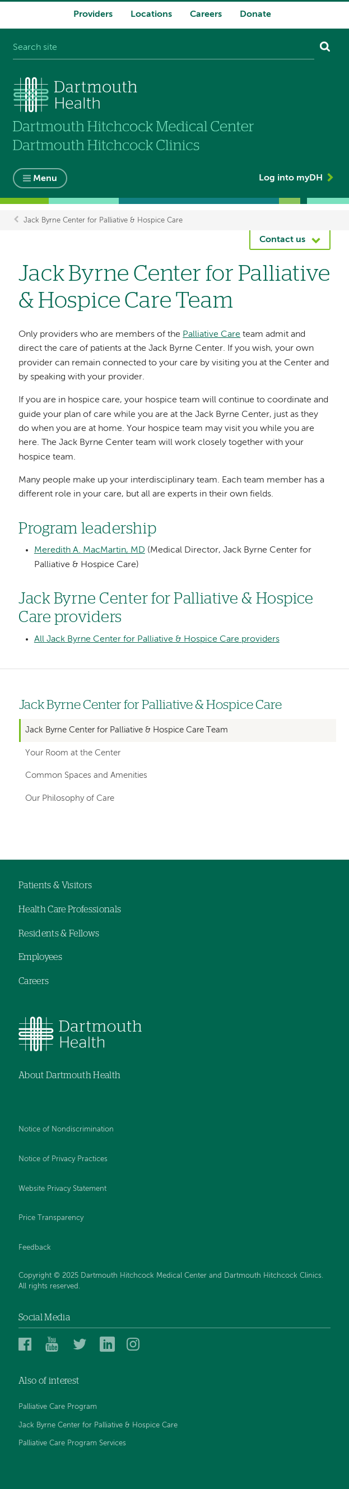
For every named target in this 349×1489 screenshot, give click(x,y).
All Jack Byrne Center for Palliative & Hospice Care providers (157, 639)
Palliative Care (211, 334)
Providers (93, 14)
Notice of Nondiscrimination (66, 1129)
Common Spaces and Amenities (86, 775)
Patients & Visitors (55, 885)
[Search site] (163, 48)
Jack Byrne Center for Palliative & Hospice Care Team (126, 730)
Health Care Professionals (69, 909)
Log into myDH (291, 178)
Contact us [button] (282, 239)
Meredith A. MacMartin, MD (89, 550)
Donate (255, 14)
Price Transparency (50, 1218)
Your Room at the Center (72, 753)
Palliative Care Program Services (72, 1443)
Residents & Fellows (58, 933)
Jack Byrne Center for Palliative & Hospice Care (103, 220)
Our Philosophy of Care (69, 798)
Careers (206, 14)
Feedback (34, 1247)
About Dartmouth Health (69, 1075)
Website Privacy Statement (62, 1189)
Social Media (44, 1317)
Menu (45, 178)
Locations (151, 14)
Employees (40, 957)
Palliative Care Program (57, 1407)
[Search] (325, 48)
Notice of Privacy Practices (63, 1159)
